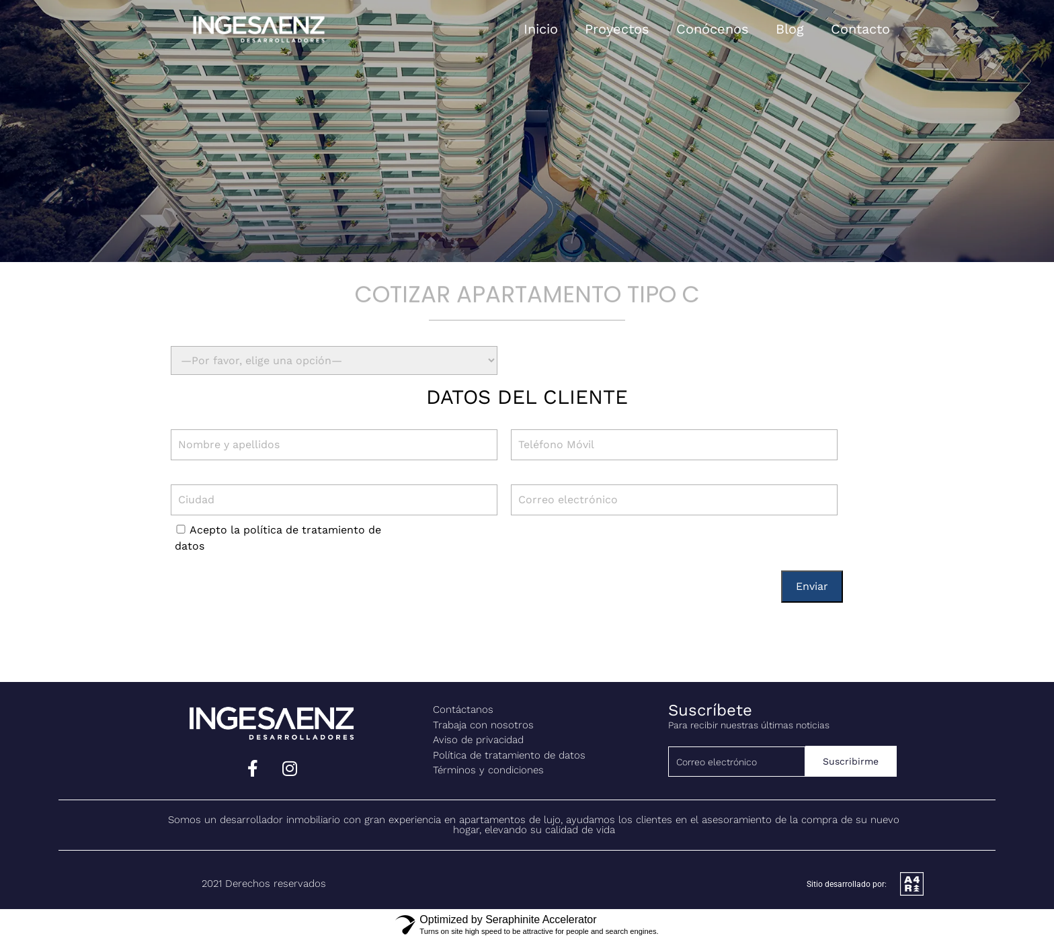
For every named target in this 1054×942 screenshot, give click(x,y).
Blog (790, 29)
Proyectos (617, 29)
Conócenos (712, 29)
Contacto (860, 29)
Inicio (541, 29)
